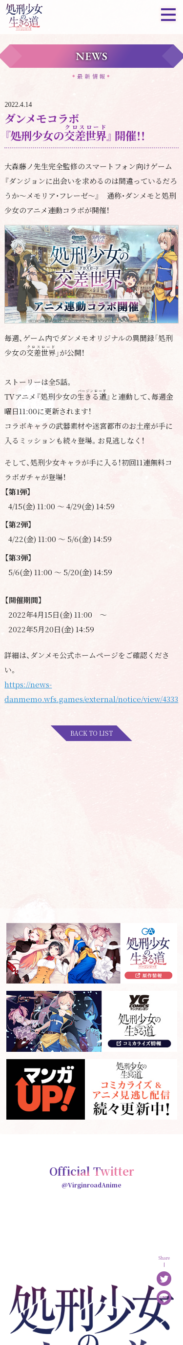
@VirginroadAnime (91, 1185)
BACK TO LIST (91, 733)
